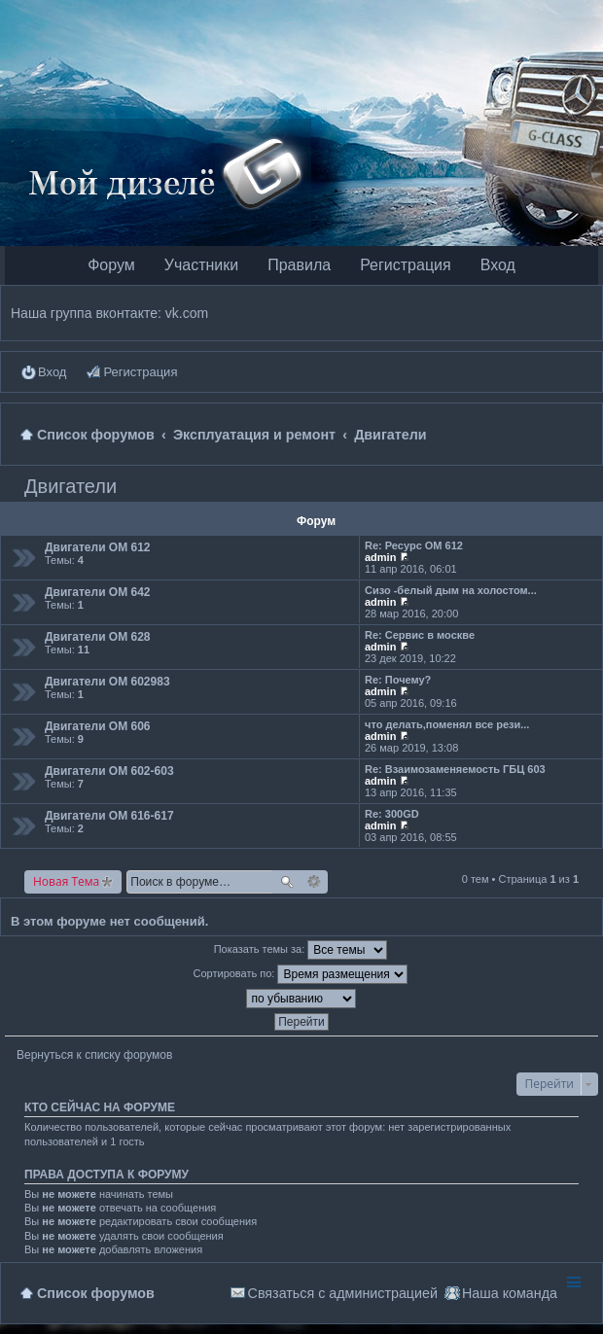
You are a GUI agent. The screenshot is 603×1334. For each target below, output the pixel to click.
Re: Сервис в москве (420, 635)
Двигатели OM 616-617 (109, 816)
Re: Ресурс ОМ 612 (414, 545)
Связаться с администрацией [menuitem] (343, 1293)
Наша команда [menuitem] (509, 1293)
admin (380, 557)
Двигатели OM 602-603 (109, 771)
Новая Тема (66, 881)
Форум (111, 265)
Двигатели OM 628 (98, 637)
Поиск (287, 882)
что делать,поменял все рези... (447, 724)
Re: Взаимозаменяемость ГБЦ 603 (455, 769)
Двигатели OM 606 (98, 726)
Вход (497, 265)
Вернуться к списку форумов (94, 1055)
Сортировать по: (301, 974)
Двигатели (70, 486)
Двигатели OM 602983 (107, 681)
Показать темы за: (301, 950)
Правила (299, 265)
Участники (201, 265)
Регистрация (405, 265)
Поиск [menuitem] (584, 434)
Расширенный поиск (315, 882)
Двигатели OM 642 (98, 592)
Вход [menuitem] (52, 372)
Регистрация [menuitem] (140, 372)
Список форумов (96, 1293)
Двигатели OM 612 (98, 547)
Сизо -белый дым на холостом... (451, 590)
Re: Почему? (398, 679)
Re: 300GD (392, 814)
